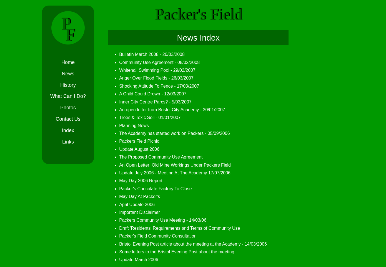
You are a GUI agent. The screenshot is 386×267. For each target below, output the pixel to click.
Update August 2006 (137, 149)
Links (68, 142)
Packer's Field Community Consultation (155, 236)
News (68, 74)
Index (68, 131)
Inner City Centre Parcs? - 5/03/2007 (153, 102)
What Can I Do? (68, 97)
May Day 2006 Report (138, 180)
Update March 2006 (136, 259)
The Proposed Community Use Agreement (158, 157)
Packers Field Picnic (137, 141)
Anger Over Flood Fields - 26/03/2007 (154, 78)
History (68, 85)
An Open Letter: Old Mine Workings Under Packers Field (172, 165)
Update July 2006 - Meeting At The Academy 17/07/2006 (172, 172)
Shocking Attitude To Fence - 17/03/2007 (157, 86)
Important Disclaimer (137, 212)
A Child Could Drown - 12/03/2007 (150, 94)
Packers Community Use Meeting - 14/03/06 (160, 220)
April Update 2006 (134, 204)
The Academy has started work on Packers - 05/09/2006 (172, 133)
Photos (68, 108)
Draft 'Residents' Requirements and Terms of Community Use (177, 228)
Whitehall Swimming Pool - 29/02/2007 (155, 70)
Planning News (131, 125)
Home (68, 62)
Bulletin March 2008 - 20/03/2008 (149, 54)
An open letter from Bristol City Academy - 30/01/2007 (170, 109)
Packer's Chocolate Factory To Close (153, 188)
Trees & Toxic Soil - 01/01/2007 (147, 117)
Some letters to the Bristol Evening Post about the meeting (174, 251)
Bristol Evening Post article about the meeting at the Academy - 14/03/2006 (190, 244)
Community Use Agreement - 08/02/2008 (157, 62)
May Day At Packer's (137, 196)
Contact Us (68, 119)
